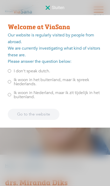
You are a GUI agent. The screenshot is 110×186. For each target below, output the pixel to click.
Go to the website (33, 114)
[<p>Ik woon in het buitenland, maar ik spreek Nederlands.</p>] (9, 81)
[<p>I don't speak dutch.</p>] (9, 71)
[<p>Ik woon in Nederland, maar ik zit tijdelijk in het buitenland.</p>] (9, 94)
